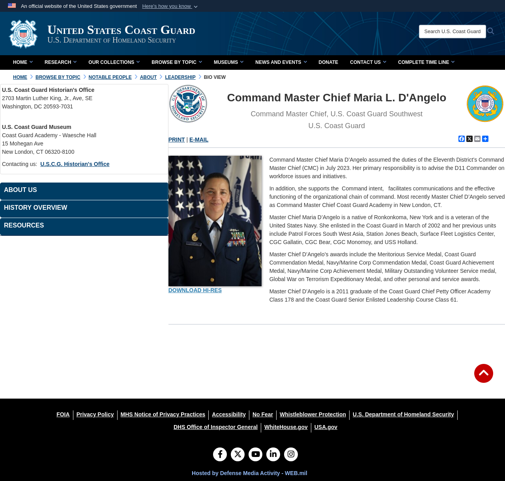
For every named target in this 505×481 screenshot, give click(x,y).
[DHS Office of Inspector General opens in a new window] (216, 427)
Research (61, 62)
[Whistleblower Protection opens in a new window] (313, 414)
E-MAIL (198, 139)
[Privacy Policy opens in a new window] (95, 414)
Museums (228, 62)
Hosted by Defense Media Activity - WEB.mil (249, 473)
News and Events (281, 62)
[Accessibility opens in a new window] (229, 414)
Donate (329, 62)
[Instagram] (291, 455)
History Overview (35, 207)
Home (23, 62)
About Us (20, 189)
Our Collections (114, 62)
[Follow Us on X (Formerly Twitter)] (238, 455)
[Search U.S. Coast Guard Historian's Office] (452, 31)
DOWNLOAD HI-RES (195, 290)
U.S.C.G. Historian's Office (74, 164)
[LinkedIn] (273, 455)
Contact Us (368, 62)
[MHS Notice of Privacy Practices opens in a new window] (163, 414)
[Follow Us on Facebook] (220, 455)
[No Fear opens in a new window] (262, 414)
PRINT (176, 139)
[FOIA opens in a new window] (62, 414)
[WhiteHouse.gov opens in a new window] (286, 427)
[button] (170, 6)
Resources (24, 225)
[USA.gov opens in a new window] (325, 427)
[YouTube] (255, 455)
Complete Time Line (426, 62)
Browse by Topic (177, 62)
